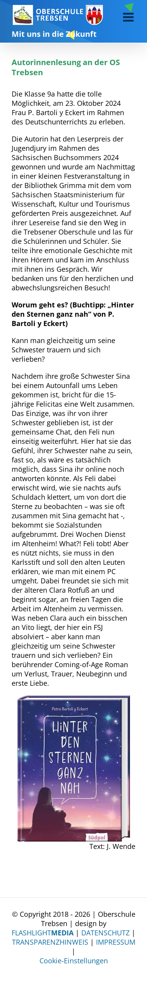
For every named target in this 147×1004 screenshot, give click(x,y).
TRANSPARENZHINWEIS (50, 942)
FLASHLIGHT (43, 932)
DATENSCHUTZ (105, 932)
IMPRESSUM (115, 942)
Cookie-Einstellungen (73, 960)
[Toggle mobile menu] (129, 17)
